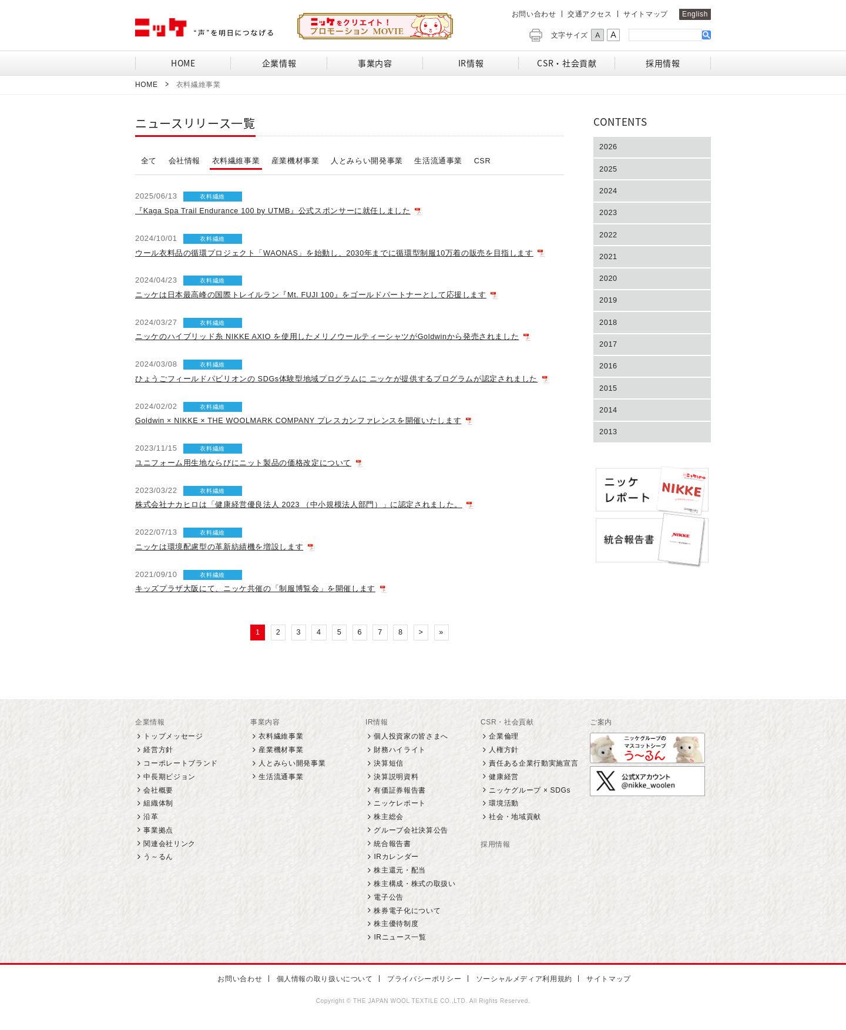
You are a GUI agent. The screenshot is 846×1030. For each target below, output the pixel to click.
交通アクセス (590, 14)
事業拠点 (158, 831)
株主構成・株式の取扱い (414, 884)
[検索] (665, 34)
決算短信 (389, 764)
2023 (608, 214)
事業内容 (265, 723)
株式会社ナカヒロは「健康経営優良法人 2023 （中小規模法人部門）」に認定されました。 (299, 504)
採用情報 (496, 845)
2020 (608, 282)
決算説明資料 (396, 777)
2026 (608, 147)
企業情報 (150, 723)
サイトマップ (645, 14)
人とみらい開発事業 (367, 160)
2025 (608, 169)
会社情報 (185, 160)
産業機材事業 (295, 160)
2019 (608, 304)
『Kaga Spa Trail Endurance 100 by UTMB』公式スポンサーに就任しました (275, 210)
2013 (608, 440)
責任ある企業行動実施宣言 (533, 764)
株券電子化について (407, 911)
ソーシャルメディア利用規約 (520, 979)
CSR (482, 160)
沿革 (150, 817)
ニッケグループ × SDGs (529, 790)
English (695, 14)
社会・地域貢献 (515, 817)
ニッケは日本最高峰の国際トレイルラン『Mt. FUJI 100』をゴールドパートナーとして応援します (311, 294)
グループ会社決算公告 (411, 831)
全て (149, 160)
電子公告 (389, 898)
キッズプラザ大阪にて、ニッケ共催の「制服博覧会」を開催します (255, 588)
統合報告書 (392, 844)
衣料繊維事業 (236, 160)
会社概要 (158, 790)
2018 (608, 327)
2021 (608, 259)
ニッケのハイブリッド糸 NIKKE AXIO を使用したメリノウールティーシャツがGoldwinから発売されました (328, 336)
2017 (608, 349)
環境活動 (504, 804)
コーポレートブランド (180, 764)
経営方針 (158, 750)
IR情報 (376, 723)
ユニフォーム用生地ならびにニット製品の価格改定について (243, 462)
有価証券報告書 (400, 790)
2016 (608, 372)
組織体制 (158, 804)
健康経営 (504, 777)
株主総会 (389, 817)
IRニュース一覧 (400, 938)
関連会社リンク (169, 844)
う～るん (158, 857)
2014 (608, 417)
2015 (608, 395)
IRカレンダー (396, 857)
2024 (608, 191)
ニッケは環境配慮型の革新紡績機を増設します (219, 546)
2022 (608, 237)
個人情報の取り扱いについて (325, 979)
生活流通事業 (439, 160)
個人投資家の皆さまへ (411, 737)
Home (146, 84)
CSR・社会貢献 (507, 723)
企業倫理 (504, 737)
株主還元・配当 (400, 871)
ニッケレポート (400, 804)
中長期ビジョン (169, 777)
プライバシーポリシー (423, 979)
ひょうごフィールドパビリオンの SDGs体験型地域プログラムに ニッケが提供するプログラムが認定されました (337, 378)
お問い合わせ (534, 14)
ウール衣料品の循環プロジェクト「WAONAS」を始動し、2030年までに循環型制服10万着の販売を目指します (335, 253)
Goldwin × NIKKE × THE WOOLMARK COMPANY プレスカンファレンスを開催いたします (301, 420)
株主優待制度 (396, 924)
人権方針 (504, 750)
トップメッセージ (173, 737)
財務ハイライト (400, 750)
